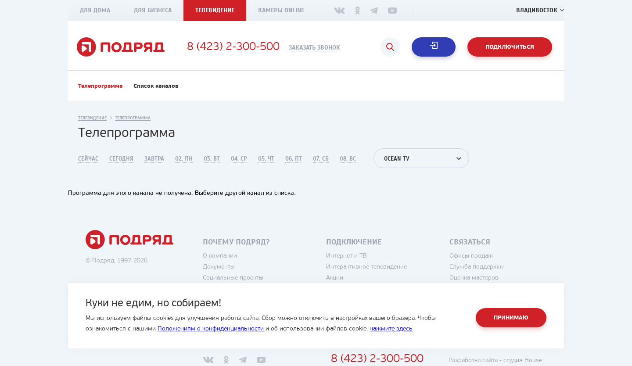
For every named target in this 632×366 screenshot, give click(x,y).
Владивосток (536, 10)
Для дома (95, 10)
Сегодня (121, 158)
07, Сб (321, 158)
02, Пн (184, 158)
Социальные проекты (233, 278)
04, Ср (239, 158)
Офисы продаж (471, 256)
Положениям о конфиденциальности (211, 329)
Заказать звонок (314, 47)
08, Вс (348, 158)
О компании (220, 256)
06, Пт (293, 158)
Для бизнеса (153, 10)
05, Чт (266, 158)
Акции (334, 278)
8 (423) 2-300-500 (233, 47)
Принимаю (511, 318)
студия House (522, 360)
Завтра (154, 158)
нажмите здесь (391, 329)
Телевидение (214, 10)
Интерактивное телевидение (366, 267)
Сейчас (88, 158)
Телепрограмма (100, 86)
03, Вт (212, 158)
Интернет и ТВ (346, 256)
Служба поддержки (477, 267)
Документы (219, 267)
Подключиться (509, 47)
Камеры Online (281, 10)
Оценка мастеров (474, 278)
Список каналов (156, 86)
